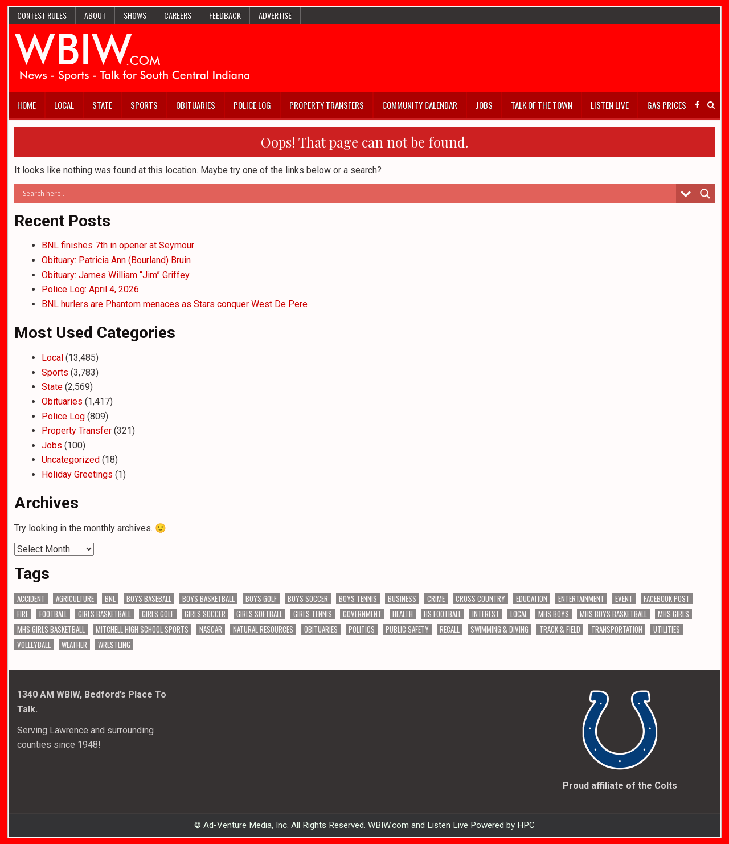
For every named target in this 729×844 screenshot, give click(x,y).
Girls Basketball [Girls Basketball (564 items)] (104, 614)
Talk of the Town (541, 105)
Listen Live (610, 105)
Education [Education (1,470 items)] (531, 598)
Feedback (225, 15)
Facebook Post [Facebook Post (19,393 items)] (667, 598)
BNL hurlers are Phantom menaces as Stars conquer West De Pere (175, 304)
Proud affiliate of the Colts (620, 785)
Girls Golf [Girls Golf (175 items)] (158, 614)
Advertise (275, 15)
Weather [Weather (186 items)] (74, 644)
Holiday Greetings (77, 474)
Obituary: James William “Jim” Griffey (116, 275)
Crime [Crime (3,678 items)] (436, 598)
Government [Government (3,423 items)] (362, 614)
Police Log (252, 105)
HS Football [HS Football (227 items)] (442, 614)
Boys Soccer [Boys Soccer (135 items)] (308, 598)
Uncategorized (71, 459)
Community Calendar (419, 105)
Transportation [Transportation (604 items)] (616, 629)
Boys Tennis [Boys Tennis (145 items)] (358, 598)
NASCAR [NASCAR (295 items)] (210, 629)
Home (26, 105)
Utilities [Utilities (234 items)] (666, 629)
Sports (144, 105)
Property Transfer (77, 430)
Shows (135, 15)
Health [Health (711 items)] (402, 614)
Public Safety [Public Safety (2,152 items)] (407, 629)
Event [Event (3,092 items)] (624, 598)
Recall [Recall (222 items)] (450, 629)
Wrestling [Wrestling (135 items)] (114, 644)
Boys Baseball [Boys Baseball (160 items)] (148, 598)
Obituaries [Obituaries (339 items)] (321, 629)
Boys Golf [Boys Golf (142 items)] (261, 598)
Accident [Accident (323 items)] (31, 598)
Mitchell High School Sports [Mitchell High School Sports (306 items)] (142, 629)
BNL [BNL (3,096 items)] (110, 598)
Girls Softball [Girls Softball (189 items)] (259, 614)
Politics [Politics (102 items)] (362, 629)
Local (64, 105)
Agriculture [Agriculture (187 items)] (75, 598)
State (102, 105)
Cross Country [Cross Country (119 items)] (480, 598)
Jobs (484, 105)
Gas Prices (666, 105)
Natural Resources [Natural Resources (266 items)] (263, 629)
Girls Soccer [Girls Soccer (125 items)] (205, 614)
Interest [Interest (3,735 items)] (485, 614)
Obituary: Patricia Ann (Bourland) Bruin (116, 260)
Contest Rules (42, 15)
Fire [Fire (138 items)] (22, 614)
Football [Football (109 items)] (53, 614)
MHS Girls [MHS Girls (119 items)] (673, 614)
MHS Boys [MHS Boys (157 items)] (553, 614)
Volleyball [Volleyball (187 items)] (34, 644)
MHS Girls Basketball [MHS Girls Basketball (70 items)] (51, 629)
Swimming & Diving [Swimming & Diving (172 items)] (499, 629)
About (95, 15)
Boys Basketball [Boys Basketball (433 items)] (208, 598)
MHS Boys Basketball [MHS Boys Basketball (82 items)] (613, 614)
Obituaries (195, 105)
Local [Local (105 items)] (518, 614)
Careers (177, 15)
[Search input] (348, 193)
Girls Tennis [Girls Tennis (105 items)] (312, 614)
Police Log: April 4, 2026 (90, 289)
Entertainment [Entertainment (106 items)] (581, 598)
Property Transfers (326, 105)
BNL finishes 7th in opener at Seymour (118, 245)
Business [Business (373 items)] (402, 598)
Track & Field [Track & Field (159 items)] (559, 629)
